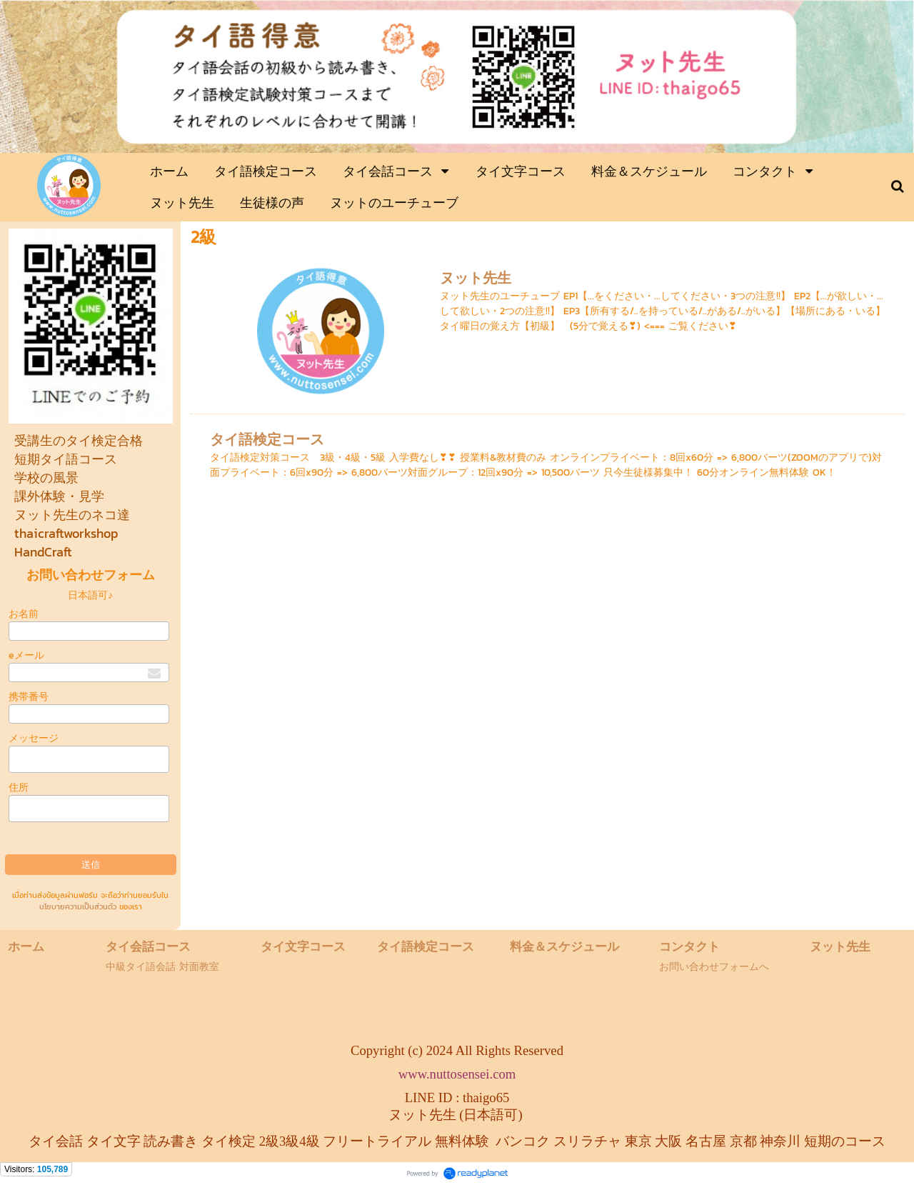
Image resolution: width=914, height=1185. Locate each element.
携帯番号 (29, 696)
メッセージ (34, 738)
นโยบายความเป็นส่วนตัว (77, 906)
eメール (26, 655)
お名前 (24, 613)
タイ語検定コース (267, 439)
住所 (19, 787)
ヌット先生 (475, 278)
